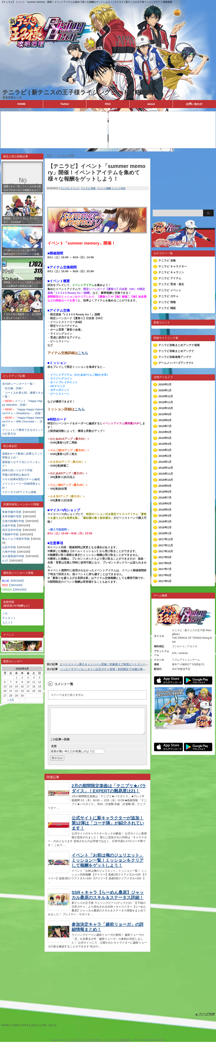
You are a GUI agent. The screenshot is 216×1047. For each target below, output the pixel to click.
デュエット (9, 618)
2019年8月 (165, 420)
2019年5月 (165, 438)
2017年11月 (165, 545)
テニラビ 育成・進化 (171, 284)
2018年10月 (165, 479)
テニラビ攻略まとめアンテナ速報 (179, 345)
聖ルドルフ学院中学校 (16, 538)
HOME (21, 104)
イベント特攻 (118, 188)
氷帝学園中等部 (11, 516)
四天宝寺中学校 (11, 530)
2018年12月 (165, 467)
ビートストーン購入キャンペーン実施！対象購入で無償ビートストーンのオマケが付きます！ (118, 664)
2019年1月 (165, 461)
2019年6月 (165, 432)
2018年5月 (165, 509)
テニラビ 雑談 (167, 308)
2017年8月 (165, 563)
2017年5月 (165, 581)
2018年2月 (165, 527)
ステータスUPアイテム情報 (19, 492)
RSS (108, 104)
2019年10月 (165, 408)
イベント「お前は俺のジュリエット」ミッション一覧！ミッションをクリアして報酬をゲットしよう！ (108, 865)
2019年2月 (165, 456)
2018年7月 (165, 497)
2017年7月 (165, 569)
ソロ (5, 613)
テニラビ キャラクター (172, 266)
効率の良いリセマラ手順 (17, 470)
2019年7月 (165, 426)
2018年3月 (165, 521)
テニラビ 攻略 (167, 260)
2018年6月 (165, 503)
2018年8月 (165, 491)
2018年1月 (165, 533)
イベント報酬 (104, 188)
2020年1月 (165, 390)
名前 (54, 751)
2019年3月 (165, 450)
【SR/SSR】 (13, 580)
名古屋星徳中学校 (13, 556)
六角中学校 (9, 551)
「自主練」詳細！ (13, 388)
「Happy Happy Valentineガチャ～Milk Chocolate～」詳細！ (22, 421)
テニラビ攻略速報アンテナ (174, 357)
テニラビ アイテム (169, 278)
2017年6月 (165, 575)
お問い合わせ (194, 104)
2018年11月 (165, 473)
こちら (83, 353)
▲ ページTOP (205, 1019)
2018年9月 (165, 485)
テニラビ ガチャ (168, 296)
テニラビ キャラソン (171, 272)
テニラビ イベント (70, 188)
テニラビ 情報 (88, 188)
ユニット (7, 622)
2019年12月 (165, 396)
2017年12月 (165, 539)
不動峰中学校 (10, 534)
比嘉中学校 (9, 525)
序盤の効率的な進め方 (16, 474)
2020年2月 (165, 384)
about (151, 104)
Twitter (64, 104)
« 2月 (10, 700)
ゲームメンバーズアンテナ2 (175, 362)
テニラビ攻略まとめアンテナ (176, 351)
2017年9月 (165, 557)
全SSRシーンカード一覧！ (18, 383)
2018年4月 (165, 515)
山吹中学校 (9, 547)
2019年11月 (165, 402)
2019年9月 (165, 414)
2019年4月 (165, 443)
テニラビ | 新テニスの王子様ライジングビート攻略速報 (77, 92)
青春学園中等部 (11, 512)
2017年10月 (165, 551)
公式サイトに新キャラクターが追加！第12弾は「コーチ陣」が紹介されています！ (108, 828)
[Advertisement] (22, 340)
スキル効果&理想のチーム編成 (21, 479)
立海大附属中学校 (13, 521)
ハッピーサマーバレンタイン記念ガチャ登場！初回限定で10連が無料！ (104, 669)
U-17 (5, 560)
